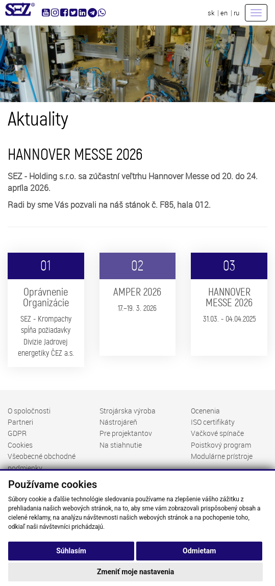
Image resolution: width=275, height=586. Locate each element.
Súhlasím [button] (71, 551)
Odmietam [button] (199, 551)
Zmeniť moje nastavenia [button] (135, 572)
